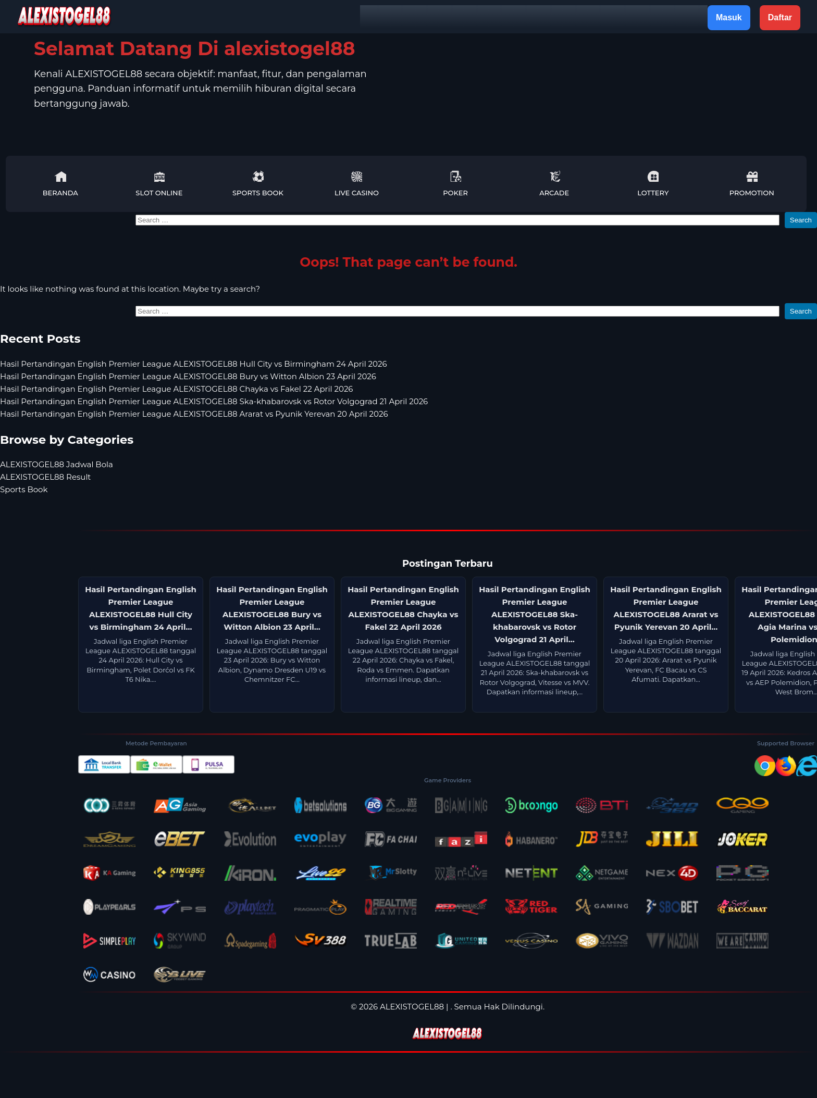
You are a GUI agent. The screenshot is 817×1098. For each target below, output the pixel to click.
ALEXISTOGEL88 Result (45, 477)
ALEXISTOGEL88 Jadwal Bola (56, 464)
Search (801, 220)
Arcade (554, 183)
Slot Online (158, 183)
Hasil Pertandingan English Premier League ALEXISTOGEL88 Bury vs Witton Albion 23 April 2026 (188, 376)
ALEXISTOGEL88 (412, 1007)
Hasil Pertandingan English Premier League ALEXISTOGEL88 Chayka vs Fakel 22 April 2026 (176, 389)
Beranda (60, 183)
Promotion (751, 183)
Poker (455, 183)
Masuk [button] (729, 17)
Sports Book (257, 183)
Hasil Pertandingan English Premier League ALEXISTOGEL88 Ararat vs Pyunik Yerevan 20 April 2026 (194, 414)
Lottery (653, 183)
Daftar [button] (780, 17)
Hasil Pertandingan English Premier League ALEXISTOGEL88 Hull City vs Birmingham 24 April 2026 (193, 364)
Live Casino (357, 183)
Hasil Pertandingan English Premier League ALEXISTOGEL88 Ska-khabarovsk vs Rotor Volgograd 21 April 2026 (214, 401)
